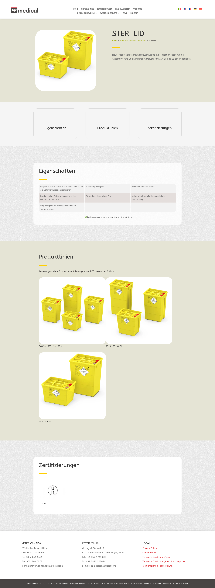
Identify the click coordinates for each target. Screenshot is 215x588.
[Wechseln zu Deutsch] (195, 9)
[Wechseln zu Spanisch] (200, 9)
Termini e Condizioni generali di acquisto (163, 561)
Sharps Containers (85, 13)
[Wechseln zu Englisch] (184, 9)
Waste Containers (108, 13)
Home (75, 9)
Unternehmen (87, 9)
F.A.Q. (125, 13)
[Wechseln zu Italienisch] (179, 9)
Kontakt (134, 13)
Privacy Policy (149, 548)
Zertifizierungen (104, 9)
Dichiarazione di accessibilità (157, 566)
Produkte (137, 9)
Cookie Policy (149, 552)
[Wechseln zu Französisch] (190, 9)
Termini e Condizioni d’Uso (156, 557)
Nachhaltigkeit (122, 9)
